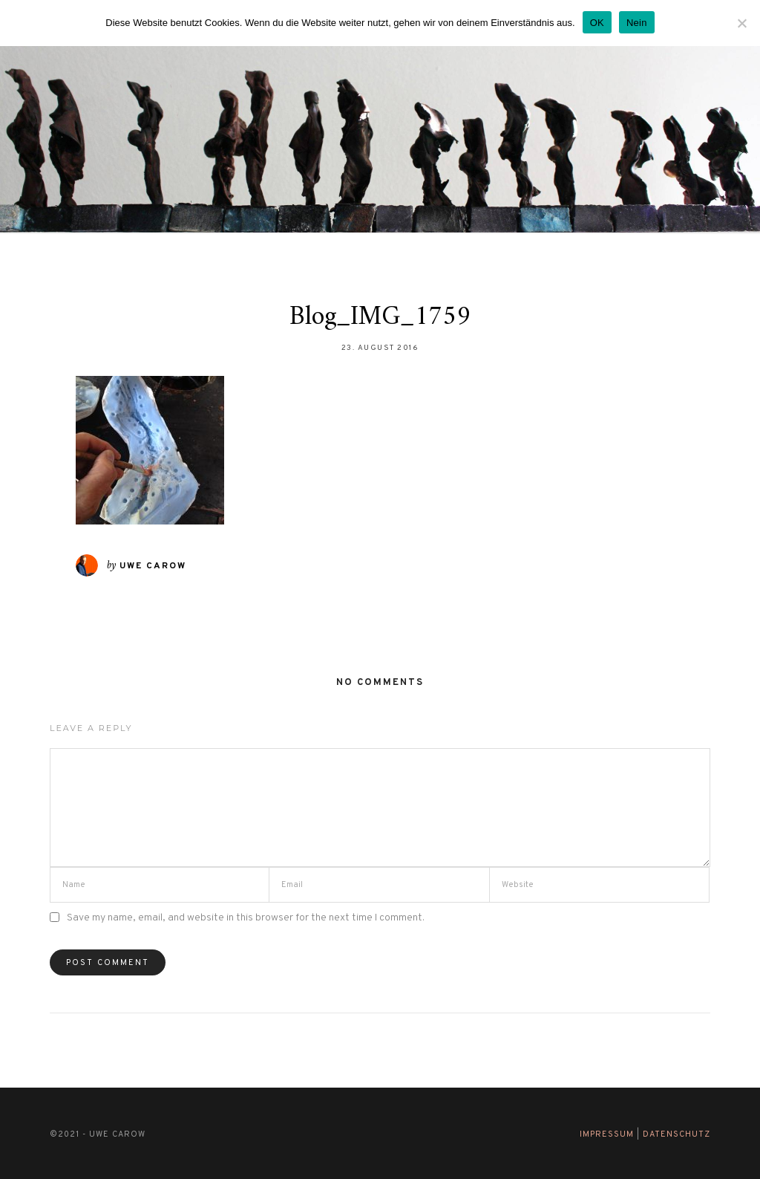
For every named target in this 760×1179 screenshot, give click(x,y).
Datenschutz (676, 1134)
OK (597, 22)
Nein (636, 22)
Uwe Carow (152, 566)
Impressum (607, 1134)
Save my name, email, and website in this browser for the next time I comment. (246, 918)
